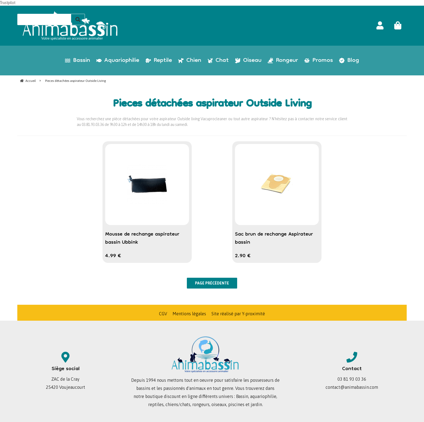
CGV (163, 313)
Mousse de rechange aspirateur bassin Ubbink (142, 238)
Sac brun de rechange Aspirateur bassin (274, 238)
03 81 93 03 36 (351, 379)
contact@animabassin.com (352, 387)
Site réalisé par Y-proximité (238, 313)
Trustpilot (7, 3)
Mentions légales (189, 313)
